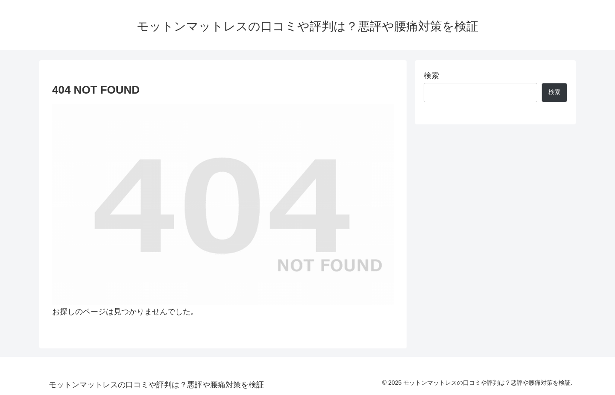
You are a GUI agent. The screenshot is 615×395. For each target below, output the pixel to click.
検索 (431, 75)
